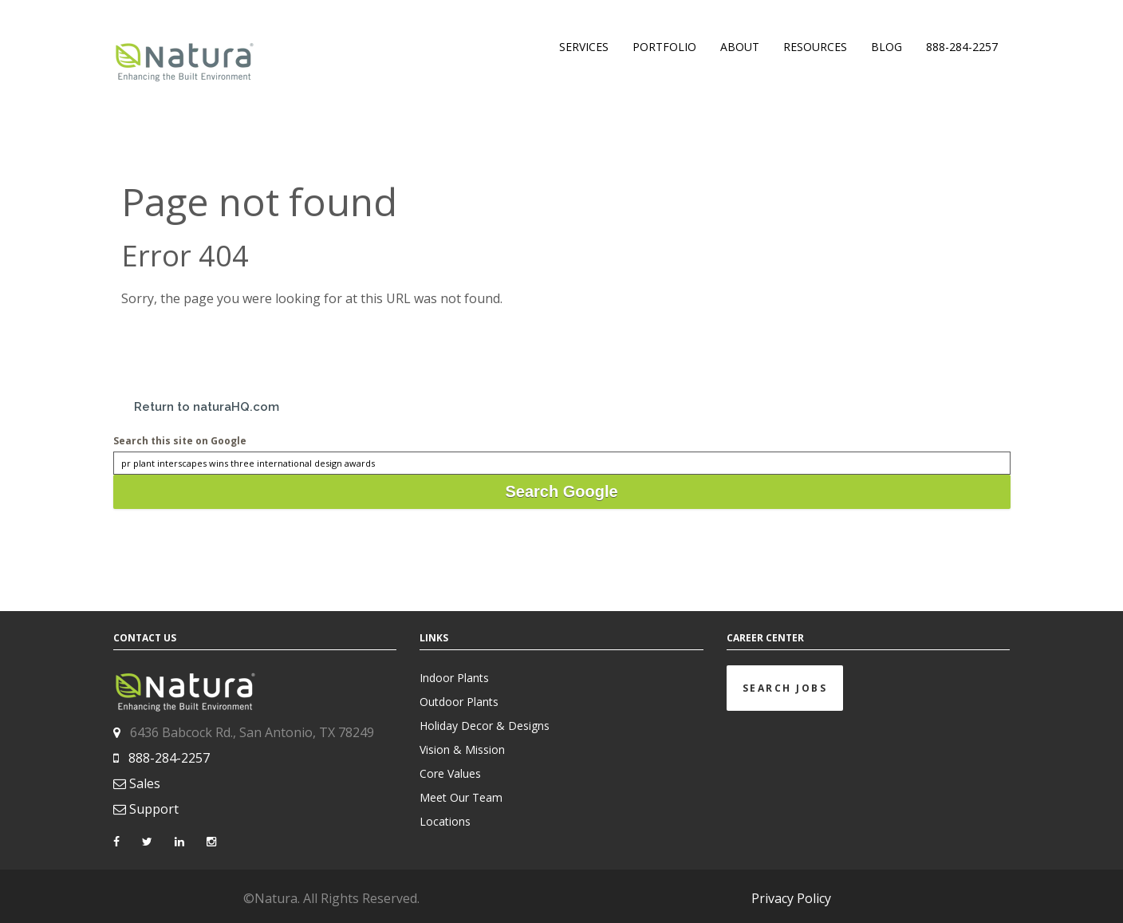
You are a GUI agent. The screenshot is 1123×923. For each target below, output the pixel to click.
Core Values (450, 773)
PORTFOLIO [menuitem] (664, 46)
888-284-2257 (169, 758)
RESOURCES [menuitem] (815, 46)
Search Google (561, 491)
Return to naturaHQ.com (206, 407)
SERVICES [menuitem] (584, 46)
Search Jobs (785, 688)
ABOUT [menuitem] (739, 46)
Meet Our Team (461, 797)
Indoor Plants (454, 677)
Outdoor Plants (459, 701)
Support (154, 809)
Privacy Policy (791, 898)
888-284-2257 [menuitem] (962, 46)
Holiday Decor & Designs (485, 725)
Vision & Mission (462, 749)
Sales (144, 783)
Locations (445, 821)
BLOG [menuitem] (886, 46)
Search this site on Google (179, 441)
